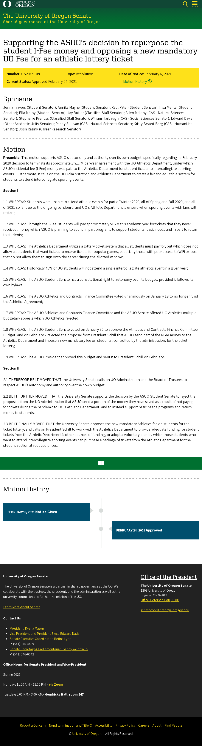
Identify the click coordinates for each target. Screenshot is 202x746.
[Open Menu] (195, 4)
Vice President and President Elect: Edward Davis (44, 633)
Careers (143, 725)
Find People (173, 725)
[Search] (185, 4)
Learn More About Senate (21, 607)
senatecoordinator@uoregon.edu (165, 610)
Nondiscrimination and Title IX (70, 725)
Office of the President (169, 577)
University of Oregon (86, 733)
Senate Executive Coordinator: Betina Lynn (40, 638)
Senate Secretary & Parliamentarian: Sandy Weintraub (49, 649)
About (157, 725)
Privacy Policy (125, 725)
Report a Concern (33, 725)
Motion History (137, 81)
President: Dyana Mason (27, 628)
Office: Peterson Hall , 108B (160, 600)
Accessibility (103, 725)
